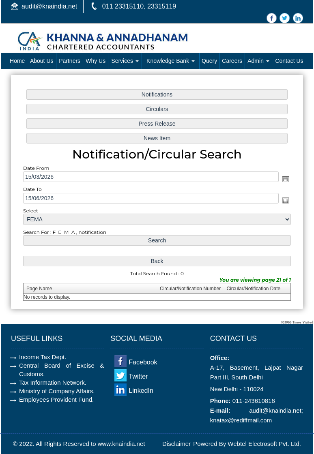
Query (209, 61)
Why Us (95, 61)
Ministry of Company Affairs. (57, 391)
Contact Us (289, 61)
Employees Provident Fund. (56, 399)
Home (17, 61)
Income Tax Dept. (42, 356)
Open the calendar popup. (283, 179)
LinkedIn (141, 390)
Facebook (143, 362)
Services (125, 61)
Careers (232, 61)
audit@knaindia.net (49, 6)
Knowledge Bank (170, 61)
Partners (69, 61)
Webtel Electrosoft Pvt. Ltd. (264, 443)
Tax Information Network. (52, 382)
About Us (42, 61)
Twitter (138, 376)
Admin (258, 61)
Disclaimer (176, 443)
